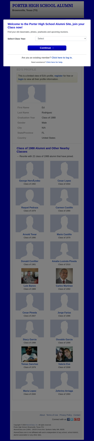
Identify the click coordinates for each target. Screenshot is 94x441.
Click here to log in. (62, 57)
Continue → (47, 48)
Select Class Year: (17, 39)
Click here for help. (54, 62)
